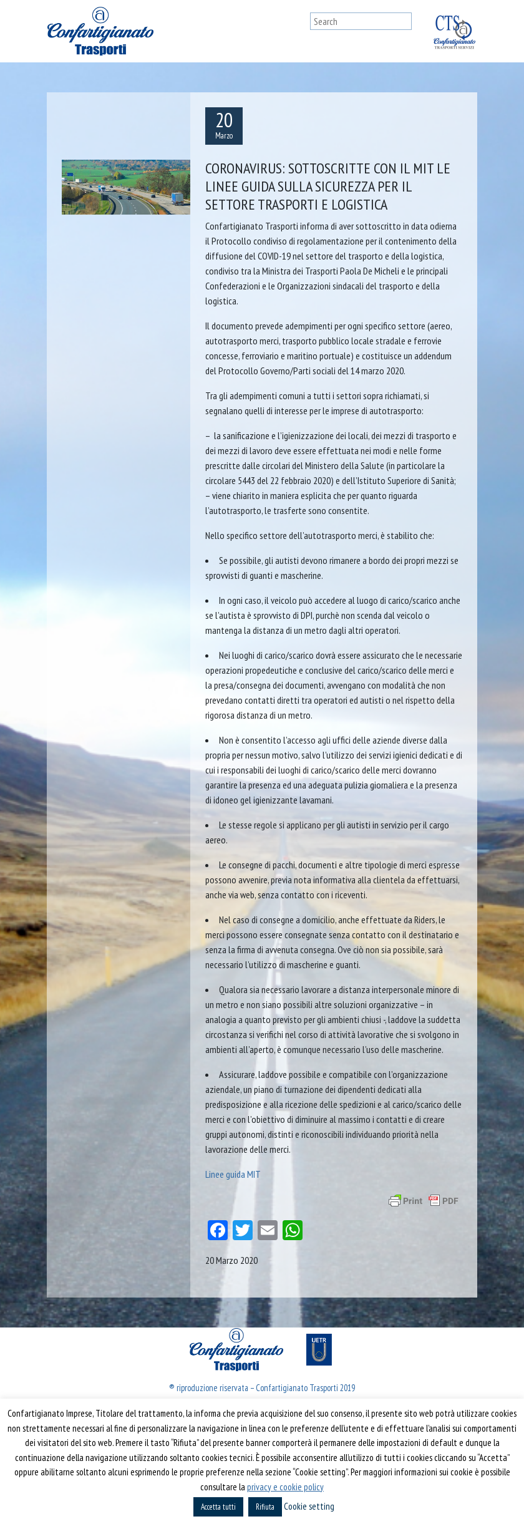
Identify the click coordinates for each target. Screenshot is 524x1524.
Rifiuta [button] (265, 1507)
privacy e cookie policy (285, 1487)
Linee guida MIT (233, 1174)
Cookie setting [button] (309, 1506)
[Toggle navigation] (298, 31)
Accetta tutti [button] (218, 1507)
